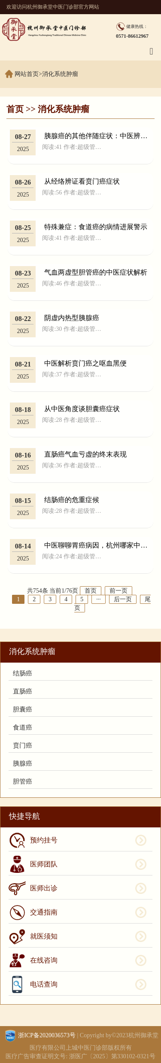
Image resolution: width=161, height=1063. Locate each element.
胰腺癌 (22, 763)
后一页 (123, 599)
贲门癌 (22, 745)
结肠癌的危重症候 (71, 499)
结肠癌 (22, 673)
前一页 (118, 591)
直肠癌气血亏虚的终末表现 (85, 454)
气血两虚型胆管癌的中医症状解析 (95, 272)
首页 (15, 109)
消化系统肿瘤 (60, 74)
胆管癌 (22, 781)
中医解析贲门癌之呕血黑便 (85, 363)
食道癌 (22, 727)
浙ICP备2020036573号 (47, 1035)
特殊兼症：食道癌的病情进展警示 (95, 226)
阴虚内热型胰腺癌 (71, 317)
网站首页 (27, 74)
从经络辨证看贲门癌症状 (82, 181)
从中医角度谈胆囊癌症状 (82, 408)
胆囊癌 (22, 709)
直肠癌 (22, 691)
